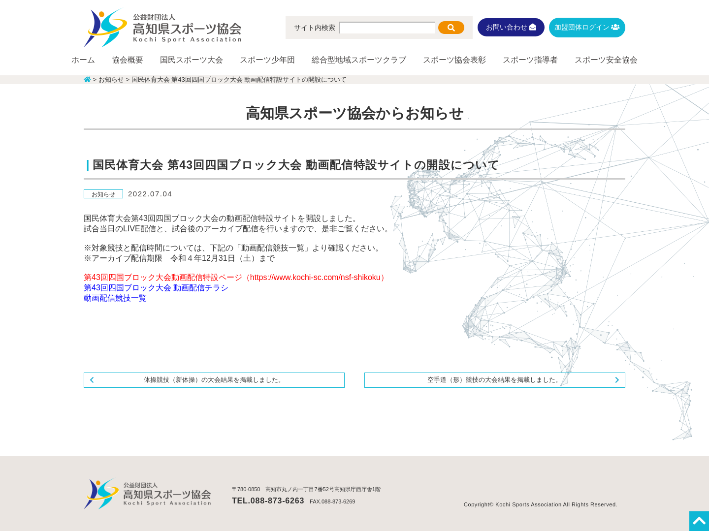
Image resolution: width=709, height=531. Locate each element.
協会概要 (127, 60)
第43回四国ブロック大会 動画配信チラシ (156, 287)
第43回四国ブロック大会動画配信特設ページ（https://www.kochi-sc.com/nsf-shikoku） (236, 277)
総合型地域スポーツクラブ (359, 60)
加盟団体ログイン (587, 27)
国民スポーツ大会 (191, 60)
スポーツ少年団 (267, 60)
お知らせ (103, 194)
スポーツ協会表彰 (454, 60)
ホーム (83, 60)
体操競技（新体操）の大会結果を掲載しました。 (214, 379)
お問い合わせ (511, 27)
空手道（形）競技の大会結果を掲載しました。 (494, 379)
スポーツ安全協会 (606, 60)
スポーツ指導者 (530, 60)
